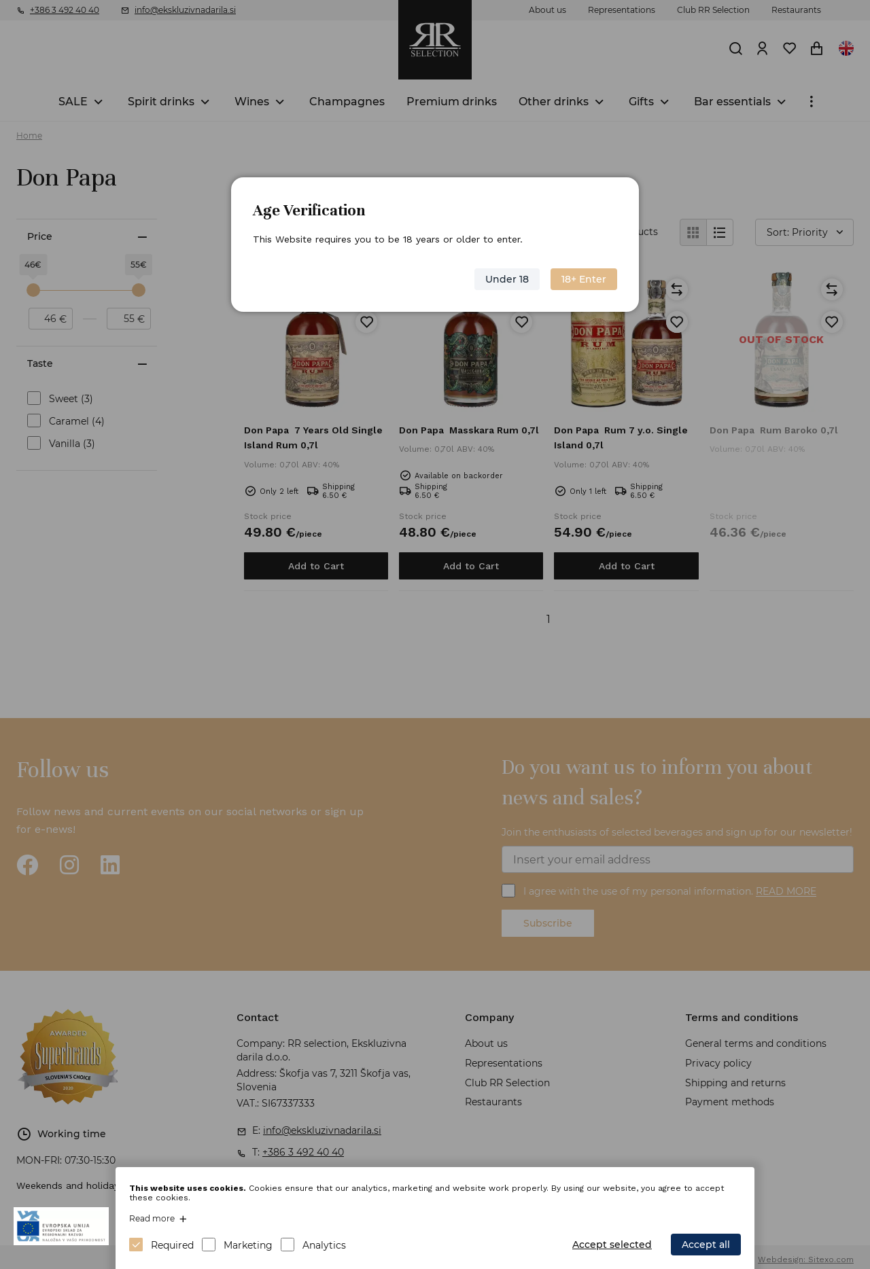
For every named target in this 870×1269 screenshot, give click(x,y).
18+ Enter (583, 279)
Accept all (706, 1244)
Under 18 (507, 279)
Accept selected (612, 1244)
